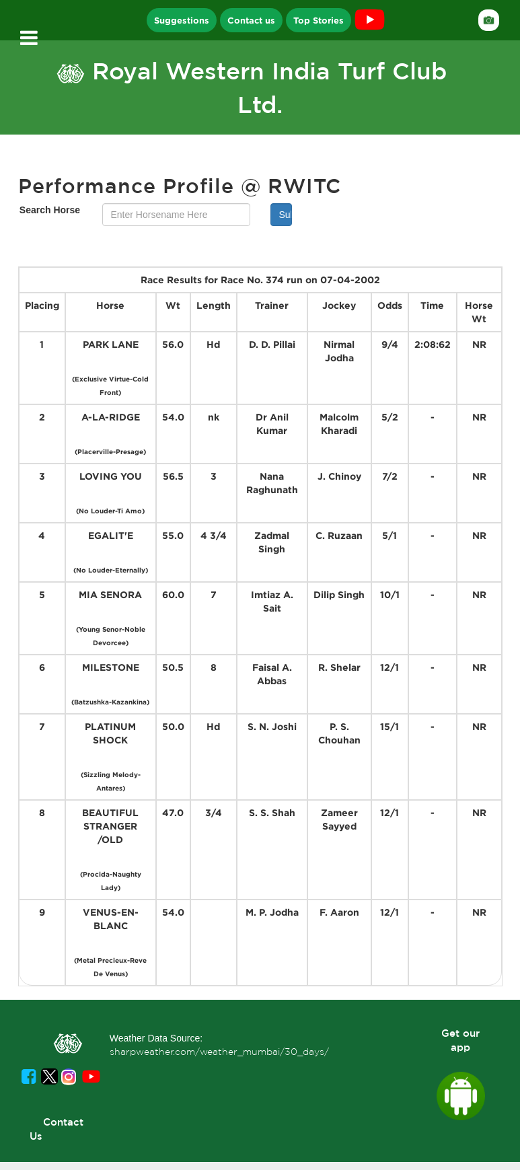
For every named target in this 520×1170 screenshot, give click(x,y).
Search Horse (50, 210)
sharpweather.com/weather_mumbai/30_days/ (219, 1051)
